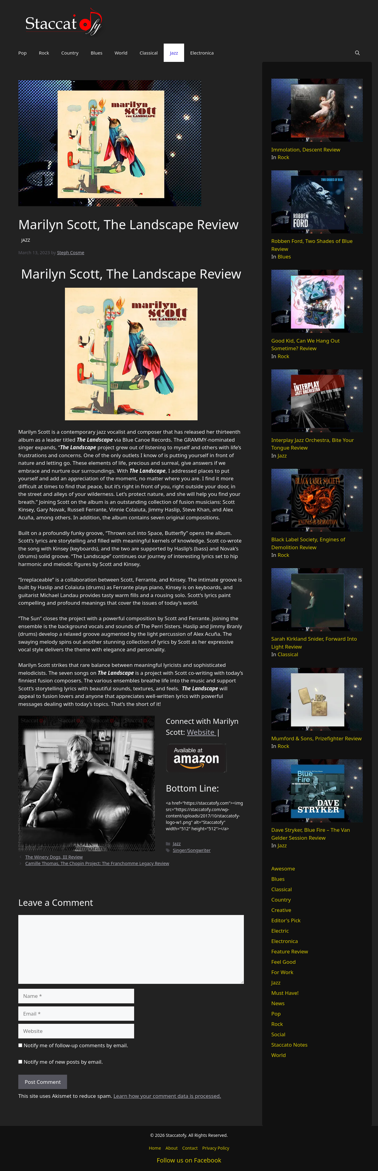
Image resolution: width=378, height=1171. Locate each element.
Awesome (283, 868)
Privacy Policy (215, 1148)
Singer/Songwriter (192, 850)
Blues (96, 53)
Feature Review (289, 951)
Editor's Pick (286, 920)
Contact (190, 1148)
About (172, 1148)
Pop (22, 53)
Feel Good (283, 961)
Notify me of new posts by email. (63, 1061)
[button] (357, 53)
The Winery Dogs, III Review (54, 857)
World (121, 53)
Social (278, 1034)
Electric (280, 930)
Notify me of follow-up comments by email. (75, 1045)
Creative (281, 909)
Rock (44, 53)
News (278, 1003)
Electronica (202, 53)
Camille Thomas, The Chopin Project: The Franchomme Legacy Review (97, 863)
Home (155, 1148)
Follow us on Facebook (189, 1160)
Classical (149, 53)
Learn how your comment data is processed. (167, 1095)
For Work (282, 972)
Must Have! (285, 992)
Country (69, 53)
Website (201, 732)
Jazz (174, 53)
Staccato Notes (289, 1044)
